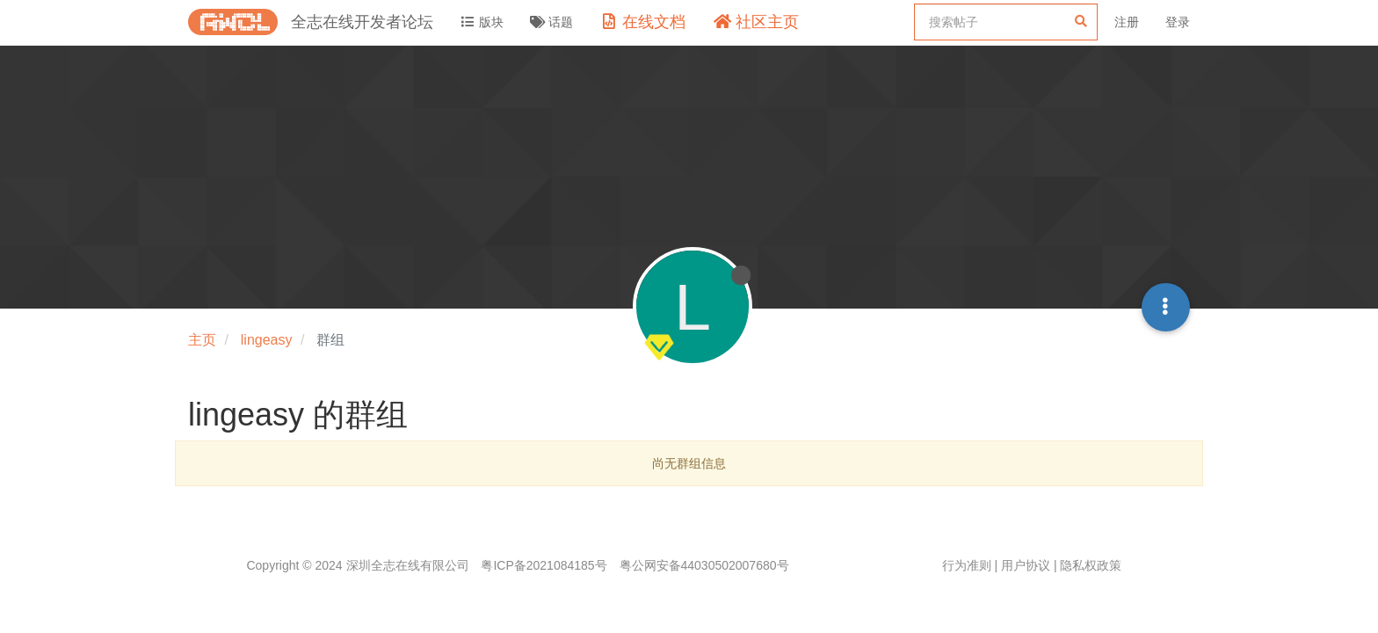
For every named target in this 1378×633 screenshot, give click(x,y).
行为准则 (966, 565)
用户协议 (1025, 565)
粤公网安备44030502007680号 (704, 565)
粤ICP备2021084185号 (543, 565)
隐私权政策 (1090, 565)
